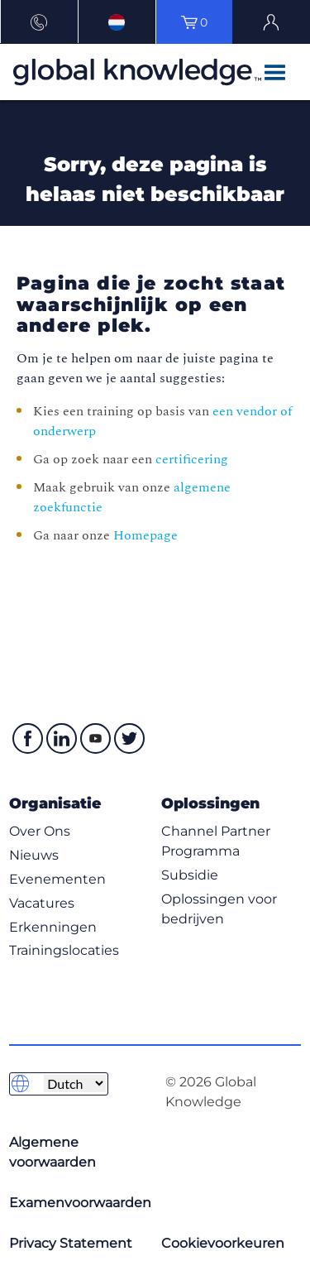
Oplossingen (210, 803)
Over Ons (39, 831)
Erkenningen (53, 927)
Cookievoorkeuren (222, 1243)
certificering (191, 459)
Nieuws (34, 855)
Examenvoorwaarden (80, 1202)
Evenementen (57, 879)
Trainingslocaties (64, 950)
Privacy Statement (70, 1243)
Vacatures (41, 903)
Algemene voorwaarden (52, 1152)
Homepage (145, 535)
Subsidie (189, 875)
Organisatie (55, 803)
